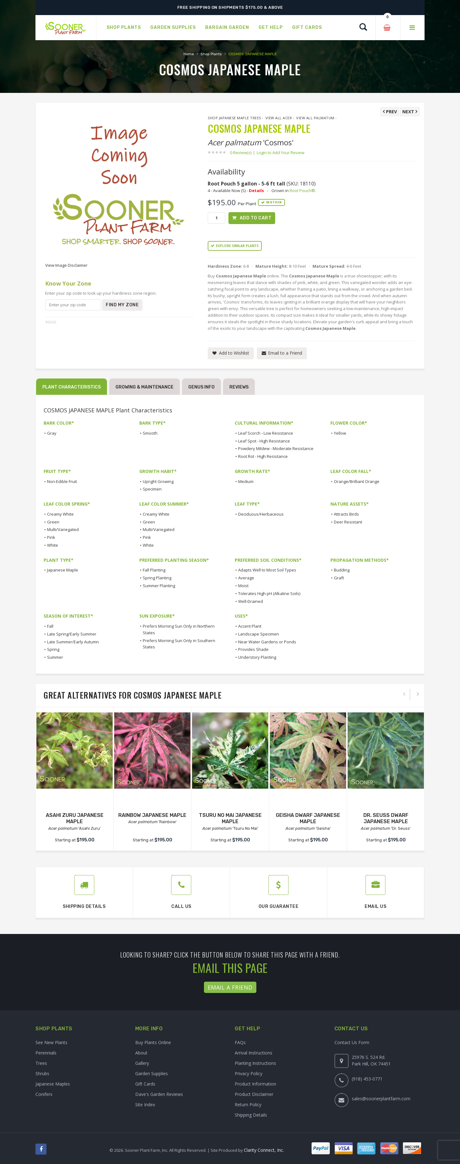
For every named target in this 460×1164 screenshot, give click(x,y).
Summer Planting (159, 585)
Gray (51, 433)
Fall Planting (154, 570)
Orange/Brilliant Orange (356, 481)
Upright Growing (158, 481)
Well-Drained (250, 601)
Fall (50, 626)
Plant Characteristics (71, 387)
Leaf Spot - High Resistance (264, 441)
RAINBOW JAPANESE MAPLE (152, 815)
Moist (243, 585)
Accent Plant (249, 626)
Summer (55, 657)
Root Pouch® (302, 190)
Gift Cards (145, 1084)
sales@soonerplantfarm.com (381, 1099)
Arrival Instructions (253, 1053)
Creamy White (60, 514)
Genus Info (201, 387)
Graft (339, 578)
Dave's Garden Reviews (159, 1094)
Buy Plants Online (153, 1042)
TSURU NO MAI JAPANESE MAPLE (230, 818)
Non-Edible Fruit (62, 481)
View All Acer (278, 117)
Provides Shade (253, 649)
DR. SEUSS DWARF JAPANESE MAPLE (385, 818)
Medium (246, 481)
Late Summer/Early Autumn (73, 642)
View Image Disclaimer (66, 265)
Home (189, 54)
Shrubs (42, 1073)
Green (53, 522)
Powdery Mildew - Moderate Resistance (275, 448)
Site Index (145, 1105)
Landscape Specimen (258, 634)
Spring (53, 649)
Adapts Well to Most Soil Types (267, 570)
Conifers (43, 1094)
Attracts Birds (346, 514)
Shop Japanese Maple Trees (234, 117)
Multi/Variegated (63, 529)
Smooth (150, 433)
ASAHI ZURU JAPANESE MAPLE (75, 818)
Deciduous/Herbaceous (261, 514)
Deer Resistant (348, 522)
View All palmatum (315, 117)
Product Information (255, 1084)
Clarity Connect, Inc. (264, 1150)
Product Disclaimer (254, 1094)
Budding (342, 570)
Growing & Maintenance (144, 387)
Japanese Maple (62, 570)
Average (246, 578)
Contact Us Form (351, 1042)
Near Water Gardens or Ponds (267, 642)
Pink (51, 537)
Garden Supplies (151, 1073)
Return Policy (248, 1105)
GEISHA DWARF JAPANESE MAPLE (308, 818)
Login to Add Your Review (280, 152)
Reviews (239, 387)
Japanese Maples (52, 1084)
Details (256, 190)
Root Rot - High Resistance (263, 456)
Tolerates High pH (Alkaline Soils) (269, 593)
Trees (41, 1063)
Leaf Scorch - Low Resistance (265, 433)
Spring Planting (157, 578)
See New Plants (51, 1042)
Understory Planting (257, 657)
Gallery (142, 1063)
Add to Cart (256, 218)
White (52, 545)
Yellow (340, 433)
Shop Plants (211, 54)
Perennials (45, 1053)
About (141, 1053)
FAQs (240, 1042)
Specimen (152, 489)
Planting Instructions (255, 1063)
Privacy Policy (248, 1073)
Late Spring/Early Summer (71, 634)
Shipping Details (251, 1115)
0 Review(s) (242, 152)
